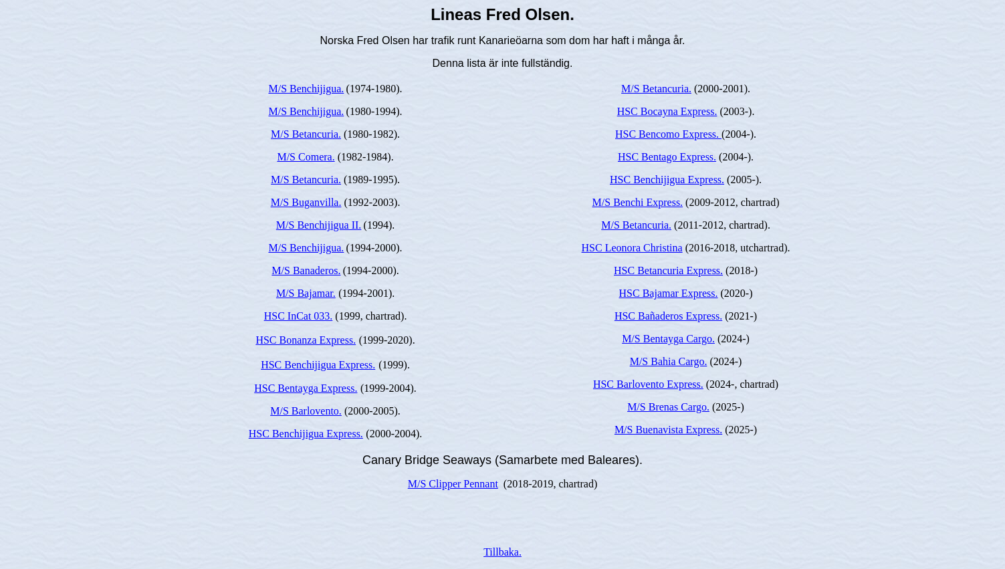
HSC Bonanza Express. (305, 340)
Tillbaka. (502, 552)
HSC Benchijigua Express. (318, 364)
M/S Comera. (305, 156)
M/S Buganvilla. (306, 202)
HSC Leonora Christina (632, 247)
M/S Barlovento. (306, 411)
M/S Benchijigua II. (319, 225)
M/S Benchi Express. (637, 202)
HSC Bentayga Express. (305, 388)
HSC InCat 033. (298, 316)
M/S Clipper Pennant (453, 483)
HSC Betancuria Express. (668, 270)
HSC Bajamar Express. (668, 293)
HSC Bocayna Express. (667, 111)
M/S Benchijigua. (306, 88)
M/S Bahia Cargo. (668, 361)
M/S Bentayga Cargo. (668, 338)
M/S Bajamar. (306, 293)
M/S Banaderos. (305, 270)
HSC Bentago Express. (667, 156)
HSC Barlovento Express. (648, 384)
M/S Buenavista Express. (668, 429)
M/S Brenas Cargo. (668, 407)
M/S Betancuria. (306, 134)
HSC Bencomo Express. (668, 134)
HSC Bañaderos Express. (668, 316)
